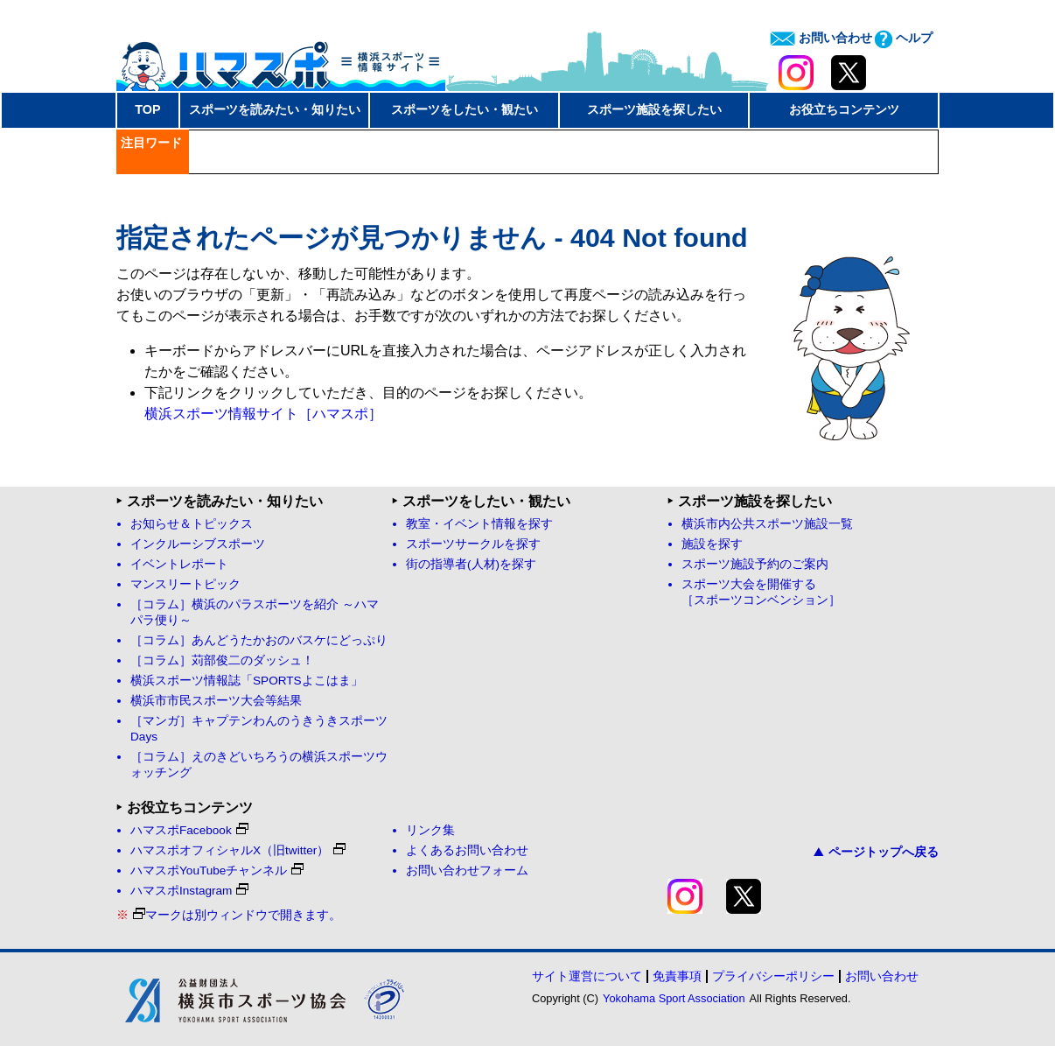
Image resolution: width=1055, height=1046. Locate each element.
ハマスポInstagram (189, 890)
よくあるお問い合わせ (467, 850)
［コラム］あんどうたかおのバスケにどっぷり (259, 640)
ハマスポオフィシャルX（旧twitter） (238, 850)
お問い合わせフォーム (467, 870)
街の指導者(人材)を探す (471, 564)
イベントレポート (179, 564)
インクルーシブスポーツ (197, 544)
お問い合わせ (821, 38)
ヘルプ (904, 38)
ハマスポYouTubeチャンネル (217, 870)
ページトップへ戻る (876, 852)
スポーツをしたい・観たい (464, 109)
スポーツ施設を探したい (654, 109)
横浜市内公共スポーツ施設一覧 (767, 523)
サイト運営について (587, 976)
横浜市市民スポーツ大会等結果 (216, 700)
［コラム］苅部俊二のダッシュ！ (222, 660)
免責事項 (677, 976)
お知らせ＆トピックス (191, 523)
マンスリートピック (185, 584)
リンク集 (430, 830)
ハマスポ (280, 60)
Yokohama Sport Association (673, 998)
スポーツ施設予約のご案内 (754, 564)
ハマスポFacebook (189, 830)
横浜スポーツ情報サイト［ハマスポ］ (263, 413)
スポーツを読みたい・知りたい (274, 109)
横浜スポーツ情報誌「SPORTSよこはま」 (246, 680)
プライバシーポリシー (773, 976)
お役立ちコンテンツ (844, 109)
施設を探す (712, 544)
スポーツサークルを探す (473, 544)
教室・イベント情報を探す (479, 523)
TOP (147, 109)
